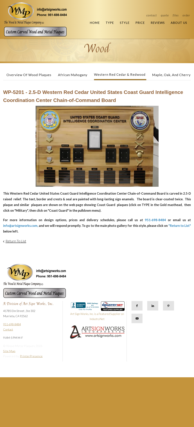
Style (124, 22)
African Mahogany (72, 75)
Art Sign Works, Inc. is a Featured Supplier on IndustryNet (97, 312)
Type (110, 22)
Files (176, 15)
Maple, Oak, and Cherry (171, 75)
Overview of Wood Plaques (28, 75)
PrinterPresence (31, 356)
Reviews (158, 22)
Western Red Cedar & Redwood (120, 74)
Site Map (9, 351)
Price (140, 22)
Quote (165, 15)
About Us (179, 22)
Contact (151, 15)
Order (186, 15)
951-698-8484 (12, 324)
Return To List (16, 241)
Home (95, 22)
